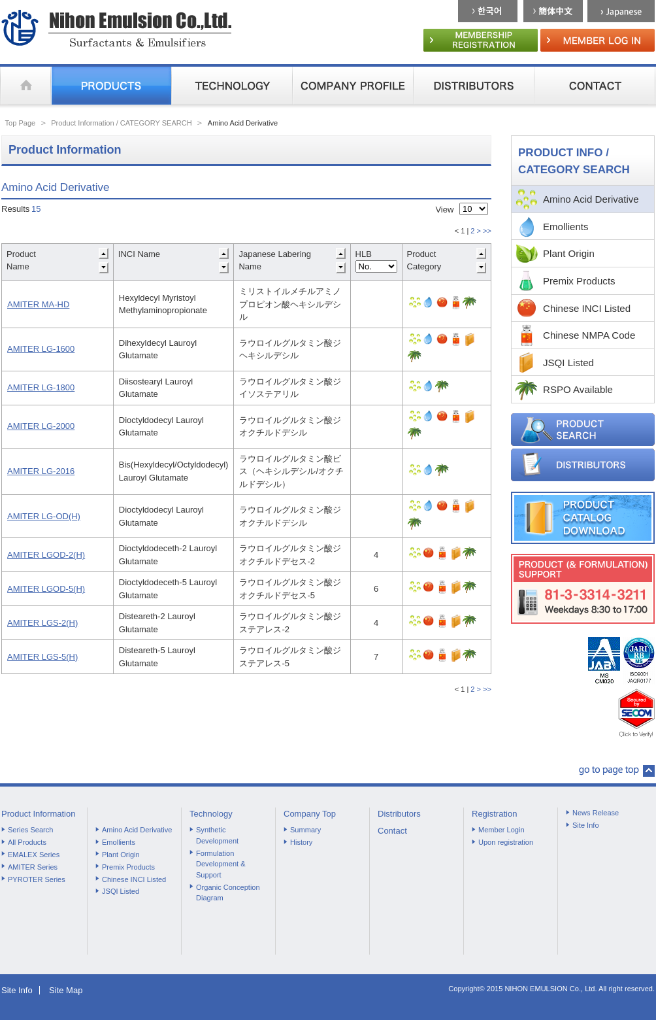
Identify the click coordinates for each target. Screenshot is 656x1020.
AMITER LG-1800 (40, 387)
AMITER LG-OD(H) (43, 516)
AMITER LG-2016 (40, 471)
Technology (211, 814)
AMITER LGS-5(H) (42, 657)
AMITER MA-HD (38, 304)
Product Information (38, 814)
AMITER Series (32, 867)
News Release (595, 813)
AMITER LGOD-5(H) (46, 589)
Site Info (585, 825)
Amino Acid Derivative (591, 199)
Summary (305, 830)
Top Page (20, 123)
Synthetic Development (217, 835)
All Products (27, 842)
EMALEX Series (33, 854)
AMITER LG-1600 (40, 349)
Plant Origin (569, 253)
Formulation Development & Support (221, 864)
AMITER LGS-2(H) (42, 623)
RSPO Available (578, 389)
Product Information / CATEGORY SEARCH (121, 123)
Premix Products (579, 280)
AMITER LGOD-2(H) (46, 555)
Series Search (30, 830)
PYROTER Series (36, 879)
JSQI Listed (568, 362)
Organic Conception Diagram (228, 892)
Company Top (310, 814)
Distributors (399, 814)
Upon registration (505, 842)
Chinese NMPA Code (589, 335)
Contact (392, 831)
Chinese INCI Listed (587, 308)
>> (487, 231)
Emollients (566, 226)
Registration (494, 814)
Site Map (65, 990)
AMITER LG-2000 (40, 426)
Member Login (501, 830)
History (301, 842)
